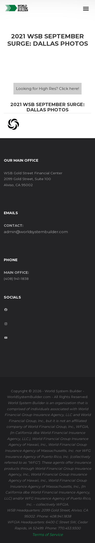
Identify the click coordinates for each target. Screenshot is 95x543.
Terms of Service (47, 534)
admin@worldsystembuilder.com (36, 231)
